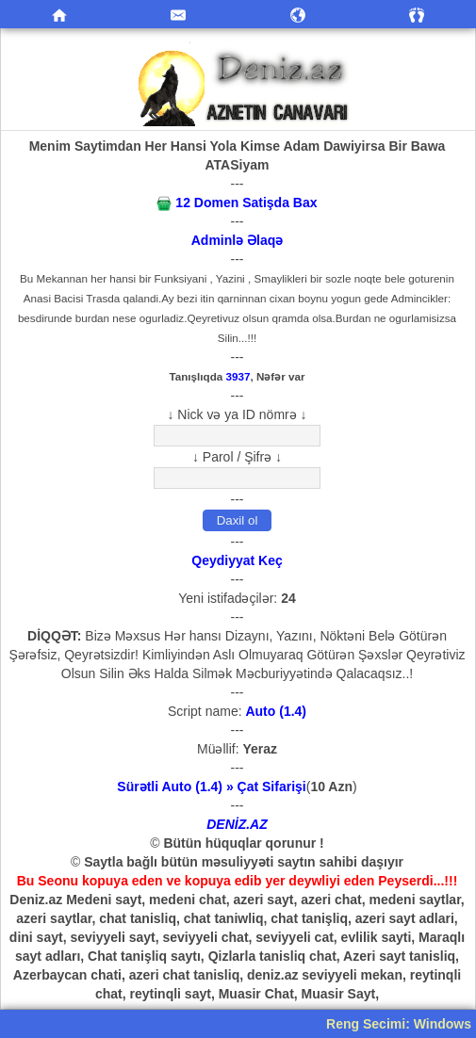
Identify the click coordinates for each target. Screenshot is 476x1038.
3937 (238, 376)
